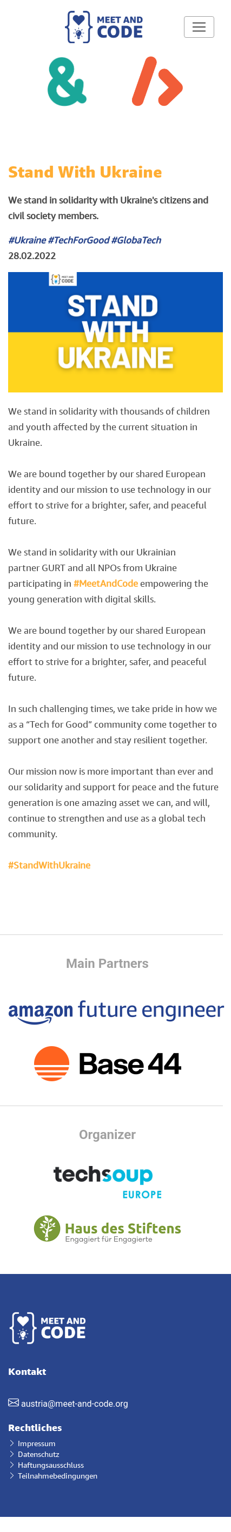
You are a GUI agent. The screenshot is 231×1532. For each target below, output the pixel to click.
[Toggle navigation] (199, 27)
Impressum (32, 1443)
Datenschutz (34, 1454)
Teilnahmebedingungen (52, 1475)
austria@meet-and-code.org (74, 1404)
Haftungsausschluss (46, 1464)
